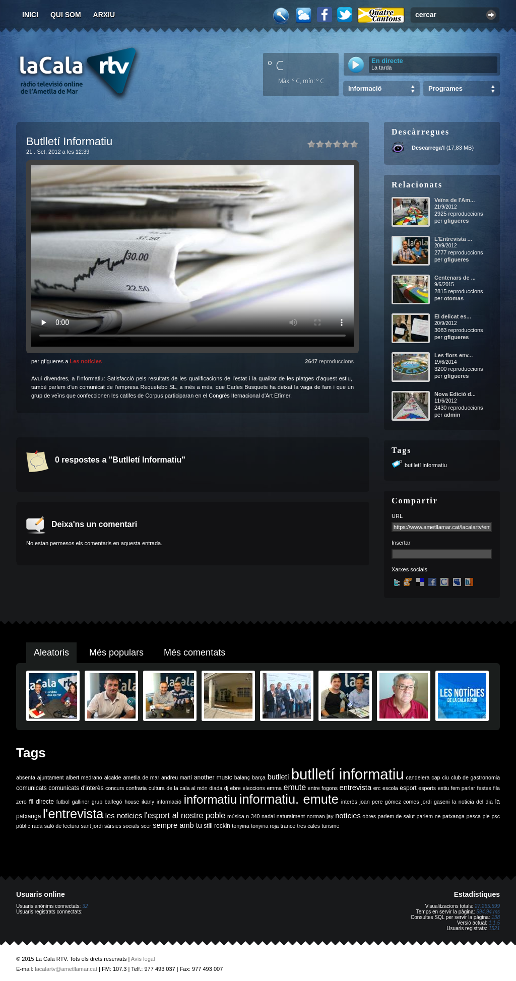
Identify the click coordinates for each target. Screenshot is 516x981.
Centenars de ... (455, 278)
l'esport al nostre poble (184, 815)
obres (369, 816)
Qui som (65, 15)
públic (23, 826)
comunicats (31, 788)
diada (215, 788)
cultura (157, 788)
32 (85, 906)
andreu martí (176, 777)
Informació (364, 88)
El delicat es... (452, 316)
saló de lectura (61, 826)
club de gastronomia (475, 777)
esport (408, 788)
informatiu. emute (289, 799)
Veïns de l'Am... (454, 200)
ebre (235, 788)
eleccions (253, 788)
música (235, 816)
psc (495, 816)
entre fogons (323, 788)
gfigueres (456, 221)
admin (452, 415)
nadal (268, 816)
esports (427, 788)
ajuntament (50, 777)
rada (37, 826)
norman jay (320, 816)
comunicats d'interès (75, 788)
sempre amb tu (177, 825)
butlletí (278, 777)
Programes (445, 88)
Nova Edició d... (455, 394)
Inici (30, 15)
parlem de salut (396, 816)
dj (226, 788)
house (131, 802)
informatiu (210, 799)
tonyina (240, 826)
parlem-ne (429, 816)
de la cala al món (186, 788)
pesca (474, 816)
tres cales (308, 826)
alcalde (112, 777)
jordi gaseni (435, 802)
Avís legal (143, 959)
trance (288, 826)
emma (274, 788)
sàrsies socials (121, 826)
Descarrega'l (428, 148)
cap (435, 777)
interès (349, 802)
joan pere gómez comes (389, 802)
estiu (443, 788)
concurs (114, 788)
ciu (445, 777)
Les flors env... (453, 355)
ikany (148, 802)
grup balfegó (107, 802)
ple (486, 816)
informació (169, 802)
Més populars (116, 652)
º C (276, 65)
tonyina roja (265, 826)
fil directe (41, 801)
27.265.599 (487, 906)
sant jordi (92, 826)
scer (146, 826)
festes (484, 788)
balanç (242, 777)
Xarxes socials (409, 569)
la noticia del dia (472, 802)
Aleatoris (51, 652)
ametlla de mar (141, 777)
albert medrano (84, 777)
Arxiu (104, 15)
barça (259, 777)
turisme (330, 826)
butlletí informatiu (426, 465)
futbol (63, 802)
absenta (25, 777)
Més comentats (194, 652)
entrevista (356, 787)
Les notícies (86, 361)
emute (295, 787)
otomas (454, 298)
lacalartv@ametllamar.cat (66, 969)
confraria (136, 788)
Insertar (401, 543)
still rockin (217, 825)
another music (213, 777)
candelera (418, 777)
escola (390, 788)
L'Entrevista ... (453, 239)
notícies (348, 816)
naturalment (291, 816)
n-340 (253, 816)
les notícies (124, 816)
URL (397, 516)
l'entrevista (73, 814)
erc (377, 788)
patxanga (453, 816)
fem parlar (463, 788)
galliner (80, 802)
